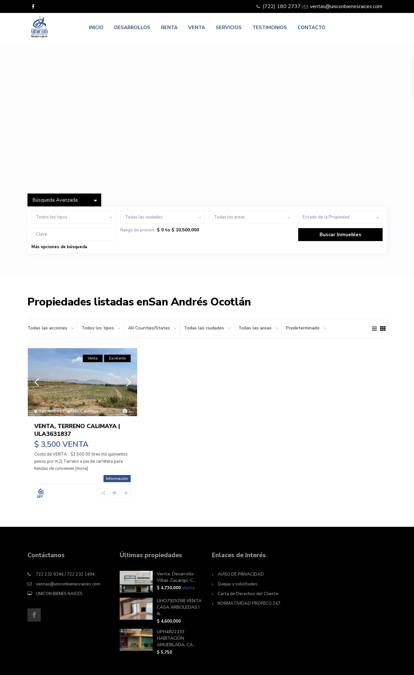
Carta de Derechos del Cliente (248, 594)
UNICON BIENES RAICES (59, 594)
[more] (81, 468)
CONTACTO (311, 27)
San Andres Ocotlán (59, 411)
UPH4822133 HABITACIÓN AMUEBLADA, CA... (176, 638)
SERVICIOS (229, 27)
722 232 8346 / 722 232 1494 (65, 574)
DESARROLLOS (132, 27)
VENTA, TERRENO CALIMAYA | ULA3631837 (77, 429)
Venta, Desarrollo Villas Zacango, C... (176, 577)
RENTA (169, 27)
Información (117, 478)
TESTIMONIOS (269, 27)
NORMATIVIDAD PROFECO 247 (249, 603)
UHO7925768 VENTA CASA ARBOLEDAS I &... (179, 607)
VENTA (196, 27)
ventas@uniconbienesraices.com (68, 584)
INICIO (96, 27)
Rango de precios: (138, 230)
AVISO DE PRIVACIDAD (241, 574)
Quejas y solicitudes (237, 584)
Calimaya (89, 411)
